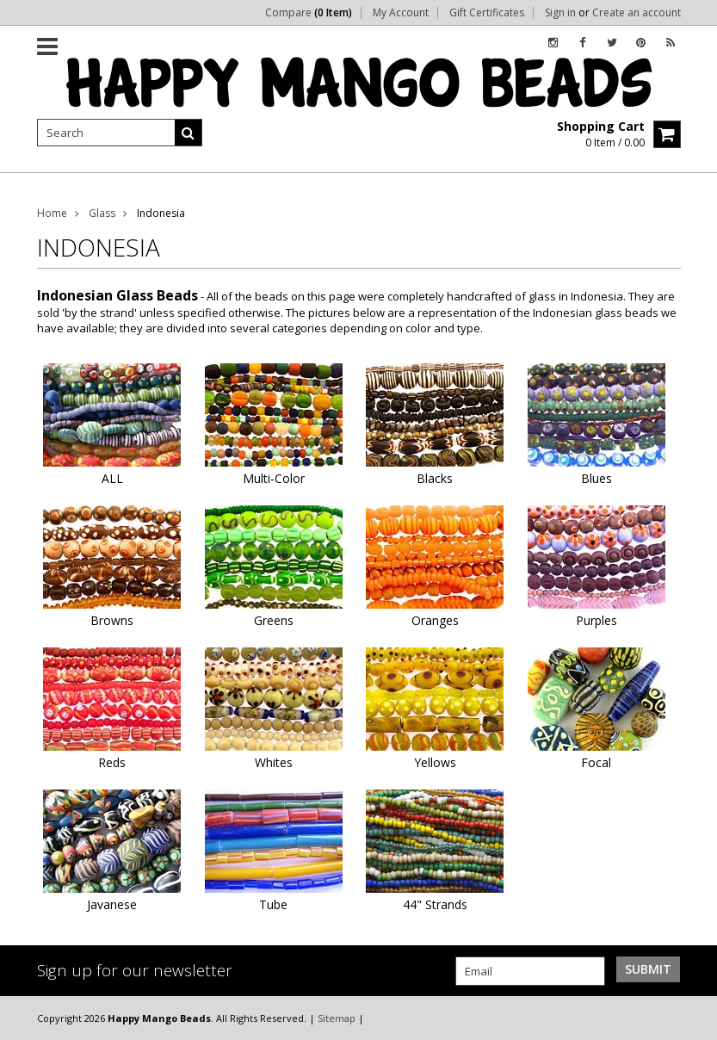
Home (52, 213)
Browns (111, 620)
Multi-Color (274, 478)
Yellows (435, 762)
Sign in (560, 13)
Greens (274, 620)
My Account (401, 13)
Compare (308, 13)
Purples (596, 620)
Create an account (636, 13)
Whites (274, 762)
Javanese (112, 904)
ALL (112, 478)
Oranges (435, 620)
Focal (596, 762)
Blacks (435, 478)
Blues (596, 478)
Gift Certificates (486, 13)
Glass (102, 213)
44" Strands (435, 904)
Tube (273, 904)
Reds (112, 762)
